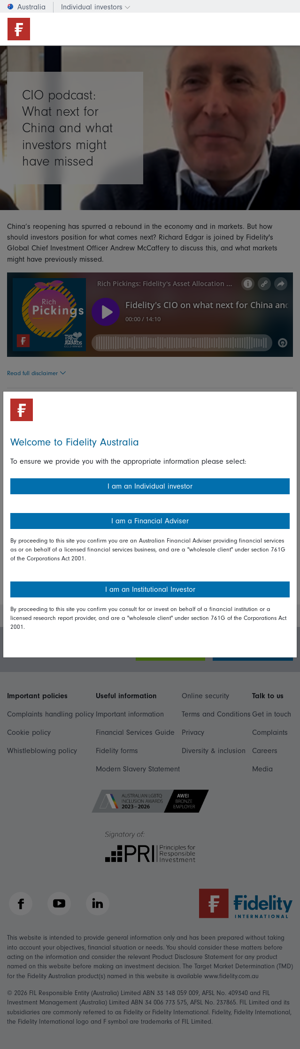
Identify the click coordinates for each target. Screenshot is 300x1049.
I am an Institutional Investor (150, 589)
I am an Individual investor (150, 486)
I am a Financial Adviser (150, 521)
